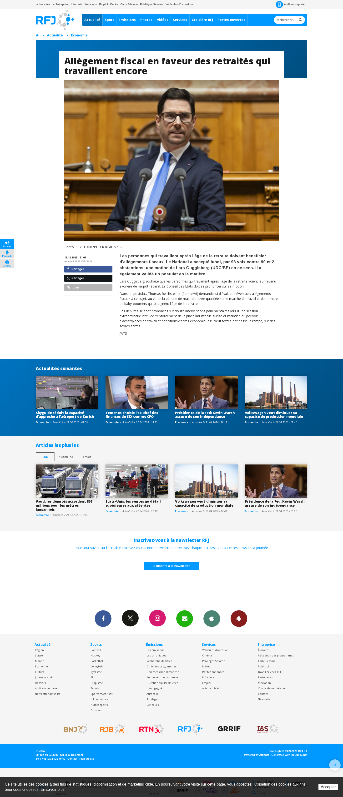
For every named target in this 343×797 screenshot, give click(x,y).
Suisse (39, 655)
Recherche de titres (159, 660)
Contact (263, 693)
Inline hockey (99, 699)
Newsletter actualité (48, 693)
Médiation (264, 682)
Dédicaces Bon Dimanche (162, 671)
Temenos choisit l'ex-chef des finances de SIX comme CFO (132, 414)
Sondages (152, 699)
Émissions (127, 19)
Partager (75, 269)
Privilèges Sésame (151, 4)
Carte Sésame (129, 4)
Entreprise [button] (60, 4)
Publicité (263, 666)
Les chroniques (156, 655)
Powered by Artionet (256, 754)
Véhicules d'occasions (180, 4)
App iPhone (211, 618)
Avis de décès (210, 688)
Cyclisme (96, 671)
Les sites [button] (43, 4)
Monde (39, 660)
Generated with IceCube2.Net (289, 754)
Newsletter (265, 699)
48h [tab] (45, 457)
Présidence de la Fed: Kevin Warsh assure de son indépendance (205, 414)
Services (180, 19)
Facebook (103, 618)
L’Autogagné (154, 688)
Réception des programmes (276, 655)
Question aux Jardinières (162, 682)
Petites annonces (213, 671)
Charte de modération (272, 688)
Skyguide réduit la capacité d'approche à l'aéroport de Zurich (65, 414)
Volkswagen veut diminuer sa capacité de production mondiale (274, 414)
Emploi (103, 4)
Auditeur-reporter (291, 4)
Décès (114, 4)
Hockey (95, 655)
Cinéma (207, 655)
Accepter (328, 787)
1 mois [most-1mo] (86, 457)
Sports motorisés (101, 693)
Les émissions (155, 649)
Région (39, 649)
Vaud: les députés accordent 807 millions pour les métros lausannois (64, 505)
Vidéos (162, 19)
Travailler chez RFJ (269, 671)
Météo (206, 666)
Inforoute (76, 4)
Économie (79, 35)
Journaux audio (44, 677)
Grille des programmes (161, 666)
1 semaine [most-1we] (66, 457)
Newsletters (184, 618)
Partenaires (265, 677)
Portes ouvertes (231, 19)
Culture (40, 671)
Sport (109, 19)
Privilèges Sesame (213, 660)
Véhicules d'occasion (215, 649)
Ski (92, 677)
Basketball (97, 660)
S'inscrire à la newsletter (171, 566)
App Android (239, 618)
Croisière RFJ (202, 19)
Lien (73, 287)
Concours (152, 704)
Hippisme (97, 682)
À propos (263, 649)
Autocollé (152, 693)
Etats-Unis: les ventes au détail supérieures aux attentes (133, 503)
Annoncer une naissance (162, 677)
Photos (146, 19)
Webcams (91, 4)
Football (96, 649)
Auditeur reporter (46, 688)
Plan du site (86, 758)
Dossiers (40, 682)
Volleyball (97, 666)
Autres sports (99, 704)
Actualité (92, 19)
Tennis (95, 688)
